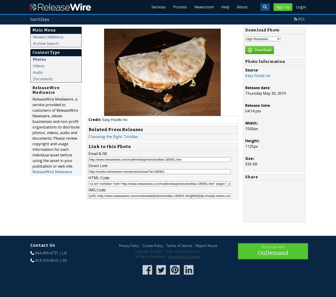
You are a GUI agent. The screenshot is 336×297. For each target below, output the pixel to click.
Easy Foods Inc (258, 75)
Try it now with (273, 250)
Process (180, 7)
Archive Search (46, 43)
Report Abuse (206, 245)
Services (158, 7)
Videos (39, 65)
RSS (301, 19)
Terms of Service (179, 245)
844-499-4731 (46, 253)
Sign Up (283, 7)
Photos (39, 59)
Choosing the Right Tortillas (113, 136)
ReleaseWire (60, 7)
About (242, 7)
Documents (43, 78)
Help (225, 7)
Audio (38, 72)
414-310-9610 (46, 260)
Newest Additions (48, 37)
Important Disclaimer (184, 256)
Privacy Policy (129, 245)
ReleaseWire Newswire (52, 171)
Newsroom (204, 7)
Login (301, 7)
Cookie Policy (153, 245)
